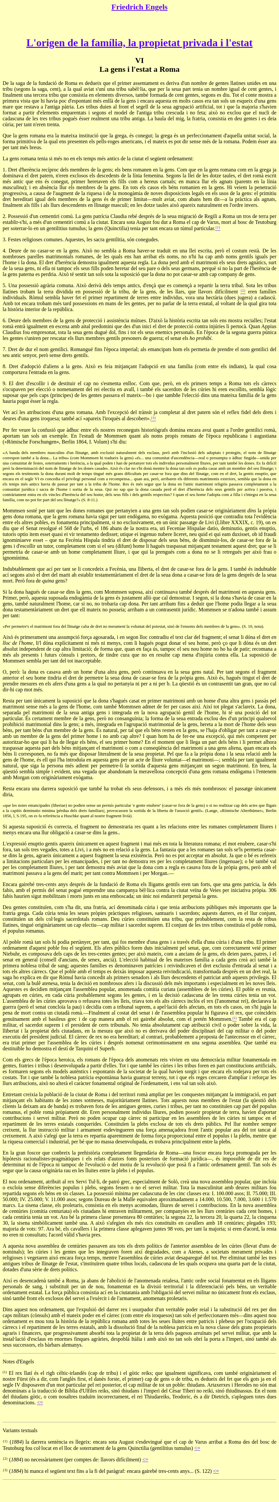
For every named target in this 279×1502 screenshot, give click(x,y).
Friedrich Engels (139, 7)
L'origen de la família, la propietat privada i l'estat (139, 43)
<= (40, 1402)
